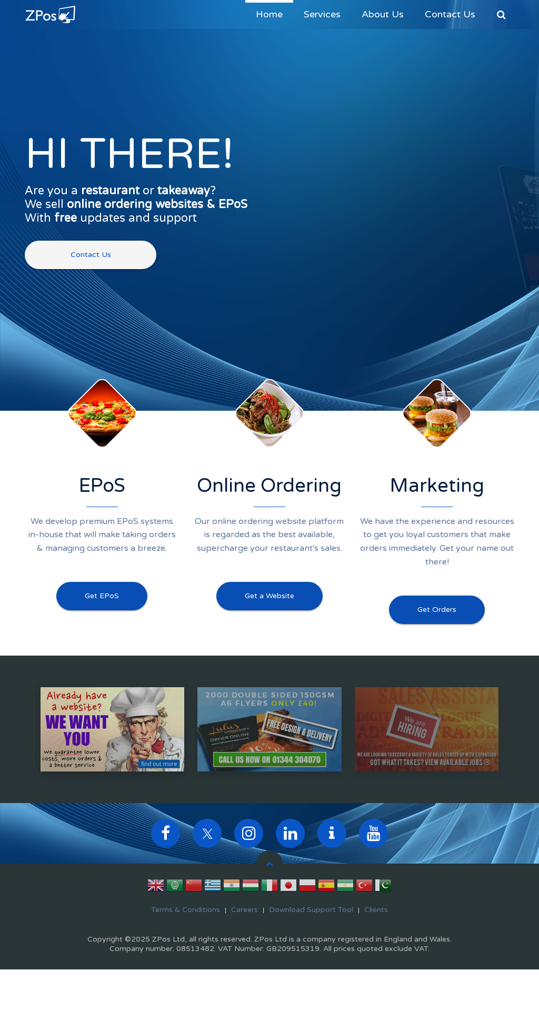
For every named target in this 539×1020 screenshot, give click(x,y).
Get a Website (269, 595)
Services (322, 14)
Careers (244, 909)
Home (269, 14)
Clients (376, 909)
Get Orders (436, 609)
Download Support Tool (311, 909)
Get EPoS (102, 595)
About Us (383, 14)
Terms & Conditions (185, 909)
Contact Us (450, 14)
